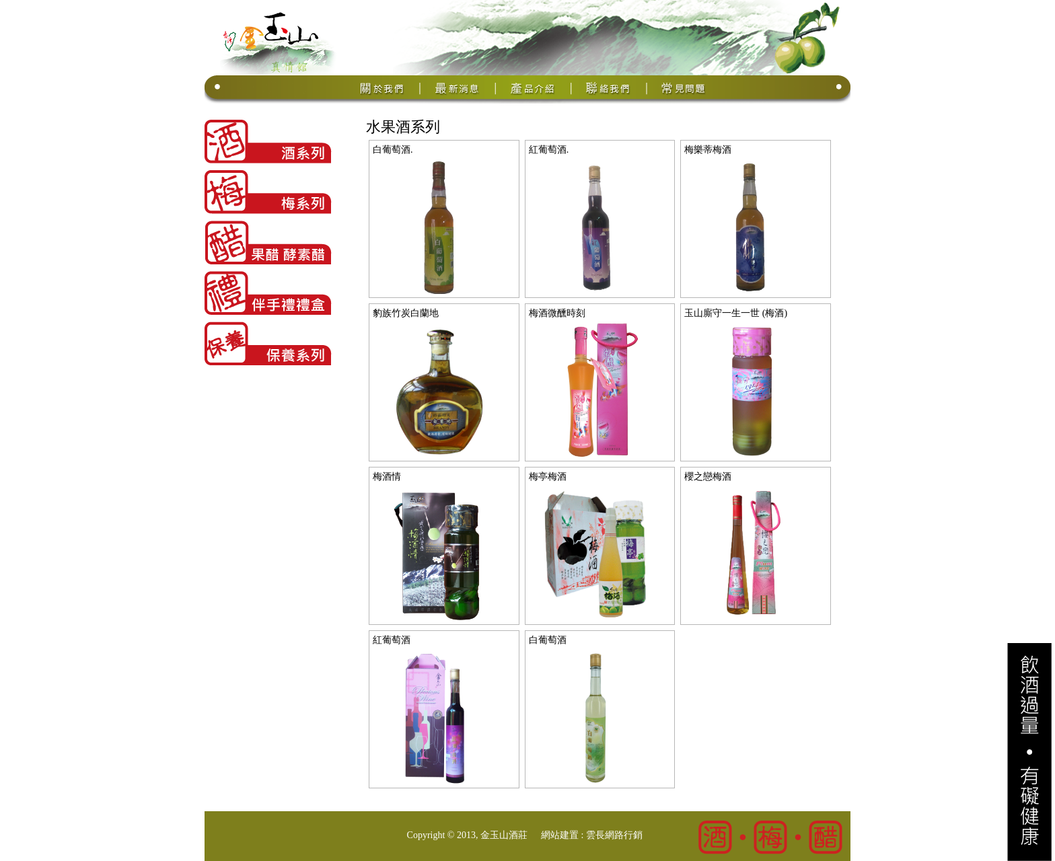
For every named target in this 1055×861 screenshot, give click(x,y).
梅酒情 (387, 477)
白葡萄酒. (393, 150)
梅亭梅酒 (548, 477)
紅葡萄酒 (391, 640)
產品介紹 (533, 88)
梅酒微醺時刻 (557, 313)
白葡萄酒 (548, 640)
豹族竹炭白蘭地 (406, 313)
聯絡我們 (609, 88)
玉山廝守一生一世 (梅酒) (735, 313)
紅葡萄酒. (549, 150)
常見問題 (684, 88)
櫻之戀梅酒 (707, 477)
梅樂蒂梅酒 (707, 150)
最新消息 (458, 88)
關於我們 (383, 88)
